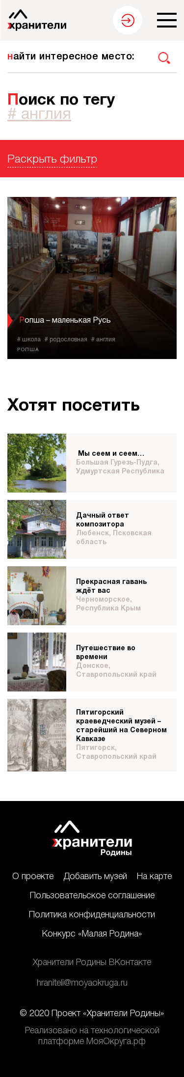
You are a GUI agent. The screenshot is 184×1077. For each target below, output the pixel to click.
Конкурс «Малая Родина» (92, 934)
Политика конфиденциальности (92, 915)
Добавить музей (95, 877)
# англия (39, 115)
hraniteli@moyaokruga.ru (82, 983)
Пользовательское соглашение (92, 896)
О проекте (32, 877)
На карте (154, 877)
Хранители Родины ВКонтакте (92, 963)
